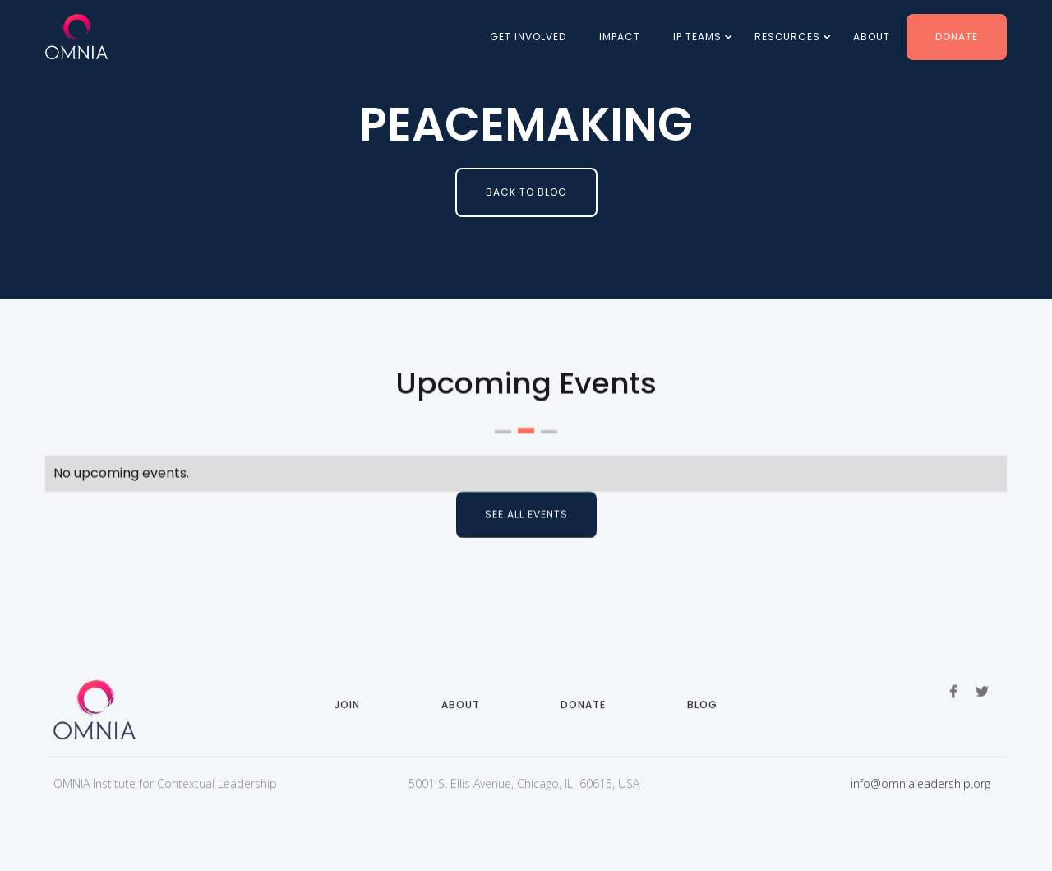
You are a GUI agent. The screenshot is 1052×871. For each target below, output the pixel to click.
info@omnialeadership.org (920, 792)
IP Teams (697, 37)
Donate (956, 37)
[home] (76, 36)
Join (347, 713)
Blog (702, 713)
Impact (619, 37)
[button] (697, 37)
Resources (787, 37)
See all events (526, 514)
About (871, 37)
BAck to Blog (526, 192)
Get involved (528, 37)
